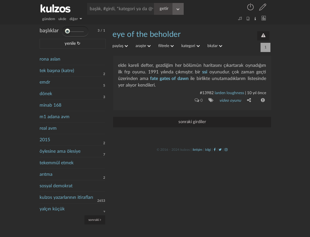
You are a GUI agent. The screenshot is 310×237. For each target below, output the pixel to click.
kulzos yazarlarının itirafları (66, 197)
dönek (46, 94)
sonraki (94, 220)
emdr (45, 82)
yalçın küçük (52, 209)
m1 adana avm (55, 117)
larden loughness (229, 93)
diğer (76, 19)
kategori (190, 46)
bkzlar (214, 46)
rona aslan (50, 59)
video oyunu (230, 100)
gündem (48, 19)
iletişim (197, 149)
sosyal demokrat (56, 186)
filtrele (166, 46)
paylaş (120, 46)
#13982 (207, 93)
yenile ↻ (72, 43)
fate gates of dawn (169, 78)
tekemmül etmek (57, 163)
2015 (45, 140)
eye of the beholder (146, 35)
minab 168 (50, 105)
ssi (204, 72)
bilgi (208, 149)
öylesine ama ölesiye (60, 151)
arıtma (46, 174)
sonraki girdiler (192, 122)
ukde (62, 19)
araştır (143, 46)
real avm (48, 128)
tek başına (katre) (57, 70)
